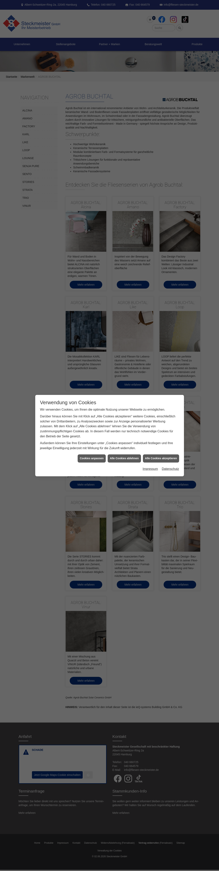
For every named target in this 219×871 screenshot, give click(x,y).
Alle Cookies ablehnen (124, 458)
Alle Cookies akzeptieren (161, 458)
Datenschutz (170, 468)
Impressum (150, 468)
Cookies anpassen (92, 458)
